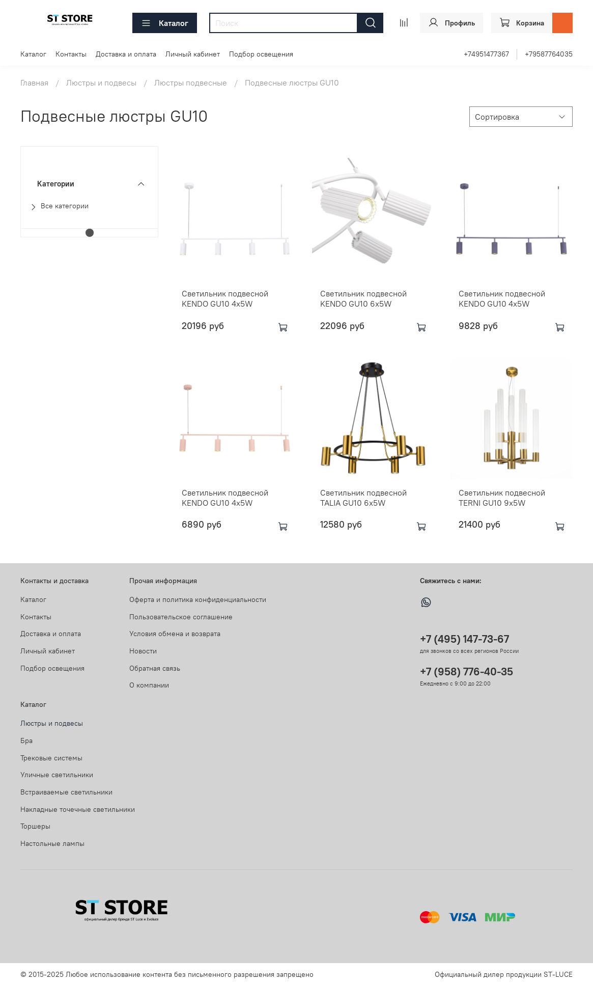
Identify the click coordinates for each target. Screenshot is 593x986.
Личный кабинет (192, 54)
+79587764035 (549, 54)
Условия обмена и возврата (174, 633)
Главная (34, 82)
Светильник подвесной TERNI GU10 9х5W (502, 497)
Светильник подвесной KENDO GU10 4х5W (225, 298)
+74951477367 (486, 54)
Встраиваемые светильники (66, 792)
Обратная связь (154, 668)
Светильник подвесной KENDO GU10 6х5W (363, 298)
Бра (26, 740)
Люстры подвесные (190, 82)
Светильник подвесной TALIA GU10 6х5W (363, 497)
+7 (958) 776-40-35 (466, 671)
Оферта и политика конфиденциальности (197, 599)
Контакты (71, 54)
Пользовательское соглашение (181, 616)
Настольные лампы (52, 843)
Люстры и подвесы (101, 82)
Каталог (164, 23)
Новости (143, 650)
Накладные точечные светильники (77, 809)
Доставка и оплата (126, 54)
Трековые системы (51, 757)
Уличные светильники (56, 774)
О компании (149, 685)
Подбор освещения (261, 54)
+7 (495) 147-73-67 (464, 639)
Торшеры (35, 826)
